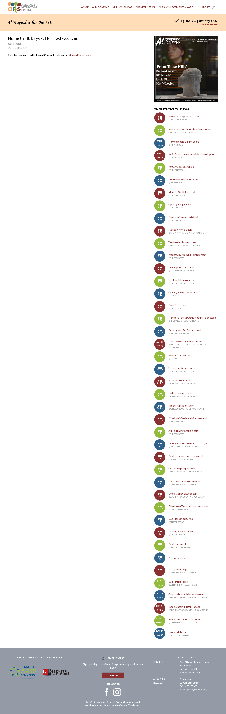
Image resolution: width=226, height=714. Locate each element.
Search (215, 8)
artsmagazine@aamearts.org (194, 689)
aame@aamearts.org (190, 672)
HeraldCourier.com (80, 54)
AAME (85, 7)
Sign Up (113, 675)
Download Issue (209, 24)
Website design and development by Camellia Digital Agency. (113, 705)
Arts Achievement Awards (177, 7)
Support (204, 7)
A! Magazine (100, 7)
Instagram (117, 692)
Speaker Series (145, 7)
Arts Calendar (122, 7)
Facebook (107, 692)
